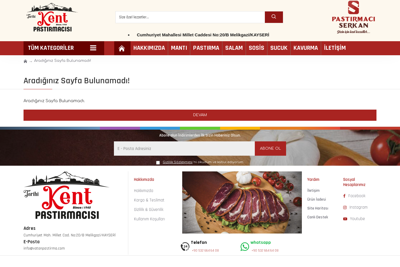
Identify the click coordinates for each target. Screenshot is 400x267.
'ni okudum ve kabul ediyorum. (200, 162)
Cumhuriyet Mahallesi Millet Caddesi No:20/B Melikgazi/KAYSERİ (203, 34)
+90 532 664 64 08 (205, 250)
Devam (200, 115)
